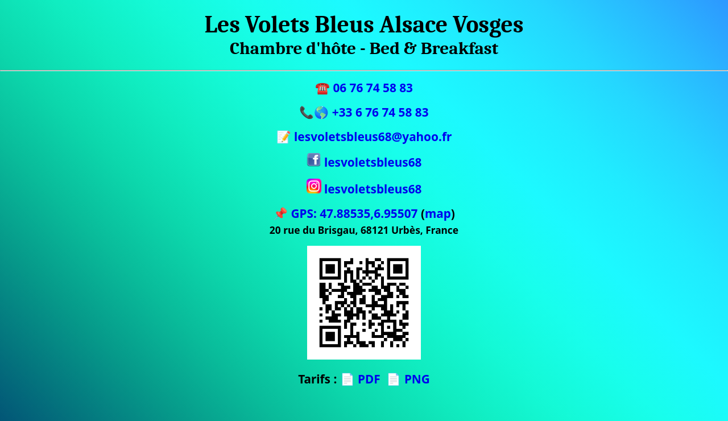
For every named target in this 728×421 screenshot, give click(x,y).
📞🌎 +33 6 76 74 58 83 (363, 112)
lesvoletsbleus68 (364, 162)
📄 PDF (360, 379)
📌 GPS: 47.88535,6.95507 (345, 213)
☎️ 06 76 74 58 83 (364, 88)
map (438, 213)
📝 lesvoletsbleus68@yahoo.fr (364, 137)
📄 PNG (407, 379)
